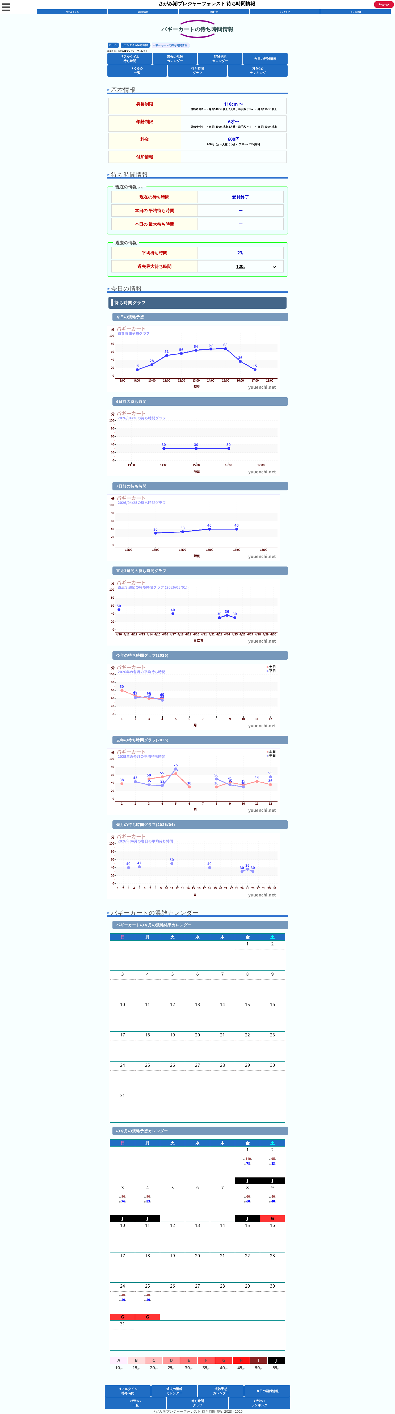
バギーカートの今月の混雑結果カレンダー (154, 924)
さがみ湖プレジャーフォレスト (133, 50)
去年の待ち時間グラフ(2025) (142, 739)
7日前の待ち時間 (131, 486)
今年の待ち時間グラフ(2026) (142, 655)
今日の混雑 (355, 11)
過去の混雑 (143, 11)
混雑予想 (214, 11)
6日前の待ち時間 (131, 401)
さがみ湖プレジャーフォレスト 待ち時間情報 (206, 3)
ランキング (284, 11)
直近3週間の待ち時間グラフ (141, 570)
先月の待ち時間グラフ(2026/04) (145, 824)
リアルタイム (72, 11)
